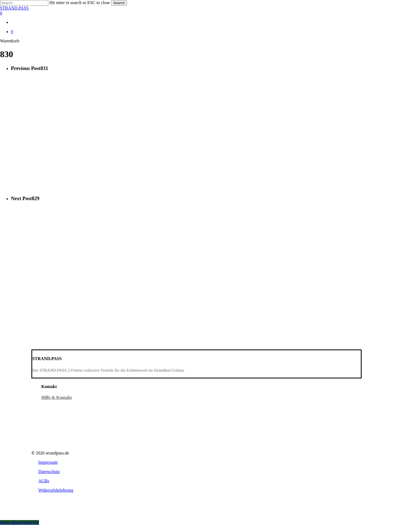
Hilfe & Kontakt (56, 397)
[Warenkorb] (196, 13)
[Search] (24, 3)
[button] (48, 462)
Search (119, 3)
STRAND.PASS (14, 8)
